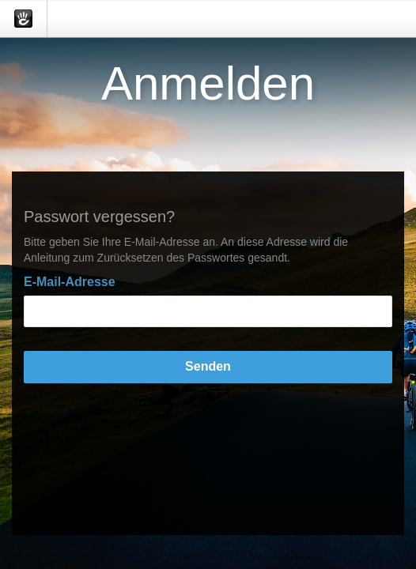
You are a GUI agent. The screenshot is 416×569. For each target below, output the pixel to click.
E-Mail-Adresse (69, 281)
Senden (208, 366)
